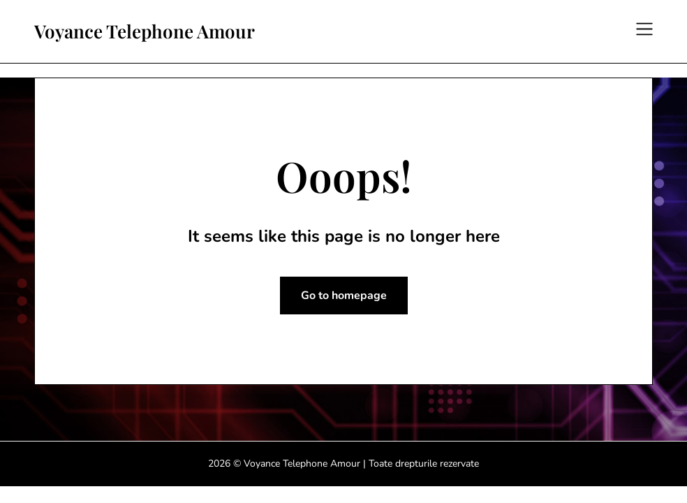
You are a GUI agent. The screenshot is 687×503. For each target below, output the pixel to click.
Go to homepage (344, 295)
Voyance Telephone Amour (144, 31)
